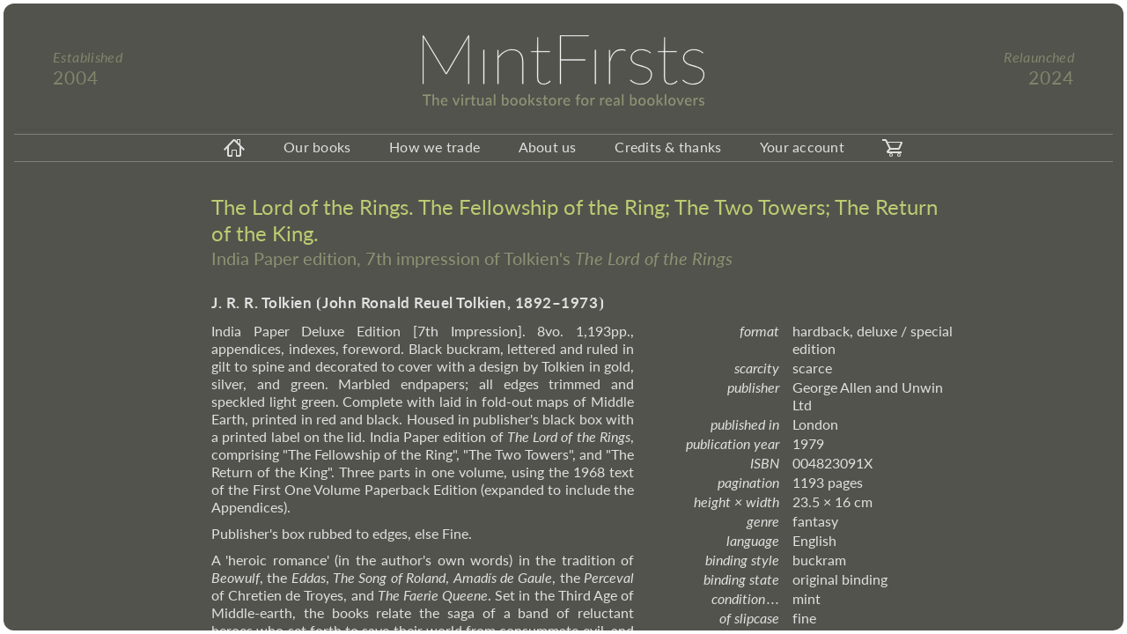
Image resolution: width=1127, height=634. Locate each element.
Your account (802, 146)
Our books (317, 146)
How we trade (434, 146)
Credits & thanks (668, 146)
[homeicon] (234, 148)
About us (548, 146)
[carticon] (893, 148)
